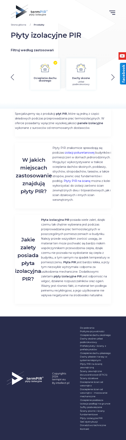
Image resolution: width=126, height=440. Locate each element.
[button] (116, 77)
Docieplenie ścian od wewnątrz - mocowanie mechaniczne (93, 393)
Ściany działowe (89, 378)
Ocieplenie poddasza (91, 400)
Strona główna (19, 24)
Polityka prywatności (92, 331)
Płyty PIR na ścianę (77, 181)
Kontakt (84, 428)
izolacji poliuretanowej (80, 152)
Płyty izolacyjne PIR (91, 418)
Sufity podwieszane (91, 407)
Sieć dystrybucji (89, 421)
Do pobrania (87, 327)
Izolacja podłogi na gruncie (95, 403)
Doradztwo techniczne (93, 425)
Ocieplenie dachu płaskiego (95, 353)
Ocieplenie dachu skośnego (95, 335)
